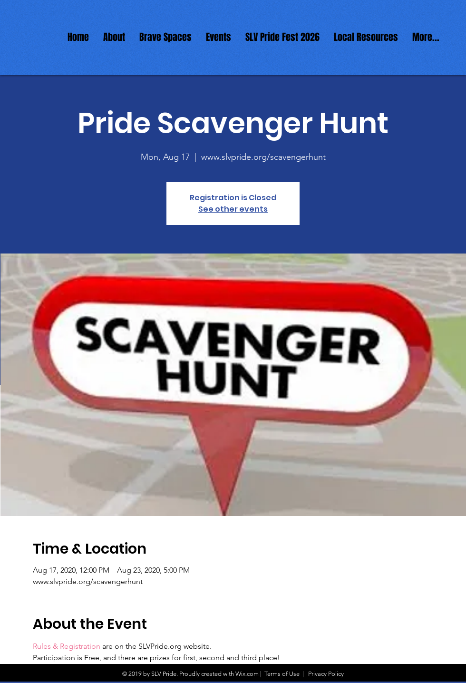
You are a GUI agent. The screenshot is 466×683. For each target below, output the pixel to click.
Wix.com (247, 673)
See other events (233, 209)
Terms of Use (282, 673)
